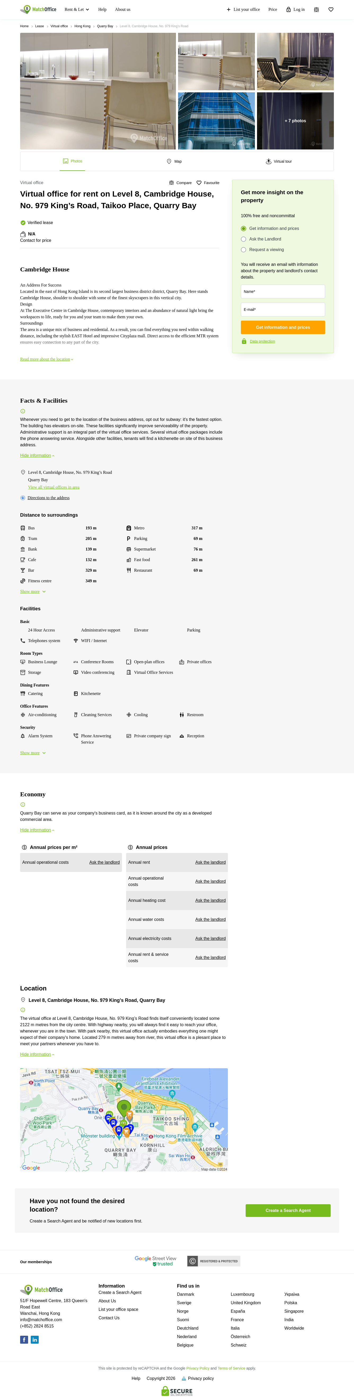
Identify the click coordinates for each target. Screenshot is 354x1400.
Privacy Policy (197, 1368)
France (237, 1319)
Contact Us (109, 1318)
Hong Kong (82, 26)
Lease (39, 26)
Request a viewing (266, 249)
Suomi (183, 1319)
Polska (290, 1303)
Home (24, 26)
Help (102, 9)
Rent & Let (74, 9)
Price (272, 9)
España (238, 1311)
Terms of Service (231, 1368)
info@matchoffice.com (41, 1319)
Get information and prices (274, 228)
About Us (107, 1301)
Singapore (294, 1311)
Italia (235, 1328)
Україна (291, 1294)
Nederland (187, 1336)
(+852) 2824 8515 (37, 1326)
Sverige (184, 1303)
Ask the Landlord (265, 239)
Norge (183, 1311)
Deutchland (187, 1328)
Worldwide (294, 1328)
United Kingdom (246, 1303)
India (289, 1319)
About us (122, 9)
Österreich (240, 1336)
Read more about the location (47, 359)
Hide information (37, 455)
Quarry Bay (105, 26)
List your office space (118, 1309)
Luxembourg (242, 1294)
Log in (295, 9)
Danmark (185, 1294)
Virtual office (59, 26)
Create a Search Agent (120, 1292)
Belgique (185, 1345)
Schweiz (239, 1345)
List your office (243, 9)
